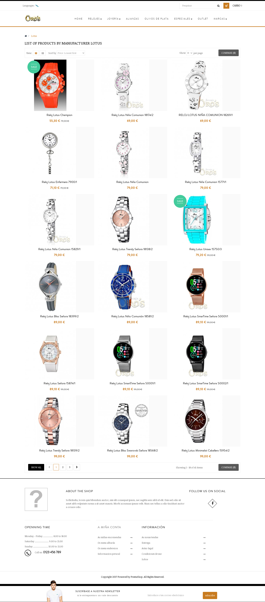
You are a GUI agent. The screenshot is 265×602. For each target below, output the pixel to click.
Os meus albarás (106, 542)
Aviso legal (147, 548)
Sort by (52, 52)
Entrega (146, 542)
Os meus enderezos (108, 548)
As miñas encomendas (109, 537)
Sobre (145, 559)
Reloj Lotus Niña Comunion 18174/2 (132, 115)
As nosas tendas (150, 537)
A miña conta (109, 527)
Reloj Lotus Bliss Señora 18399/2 (59, 316)
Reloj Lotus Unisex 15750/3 (205, 249)
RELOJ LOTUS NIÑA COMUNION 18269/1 (206, 115)
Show (182, 52)
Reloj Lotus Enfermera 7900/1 (59, 182)
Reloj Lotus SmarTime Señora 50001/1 (205, 316)
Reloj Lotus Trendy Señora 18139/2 (59, 450)
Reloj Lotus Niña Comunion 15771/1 (205, 182)
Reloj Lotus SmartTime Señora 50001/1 (132, 383)
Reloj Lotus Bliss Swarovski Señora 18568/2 (132, 450)
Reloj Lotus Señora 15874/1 (59, 383)
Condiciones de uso (152, 553)
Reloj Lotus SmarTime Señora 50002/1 (205, 383)
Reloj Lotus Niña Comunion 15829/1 (59, 249)
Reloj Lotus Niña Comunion (132, 182)
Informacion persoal (109, 553)
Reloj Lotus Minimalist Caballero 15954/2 (205, 450)
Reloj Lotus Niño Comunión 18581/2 (132, 316)
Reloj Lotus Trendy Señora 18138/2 (132, 249)
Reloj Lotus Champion (59, 115)
